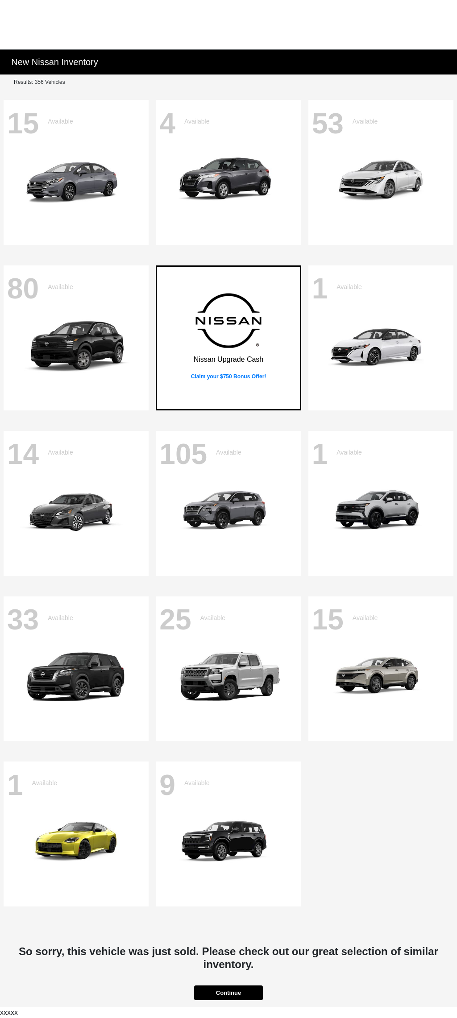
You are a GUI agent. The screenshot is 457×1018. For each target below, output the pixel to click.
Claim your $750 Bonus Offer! (228, 376)
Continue (228, 992)
